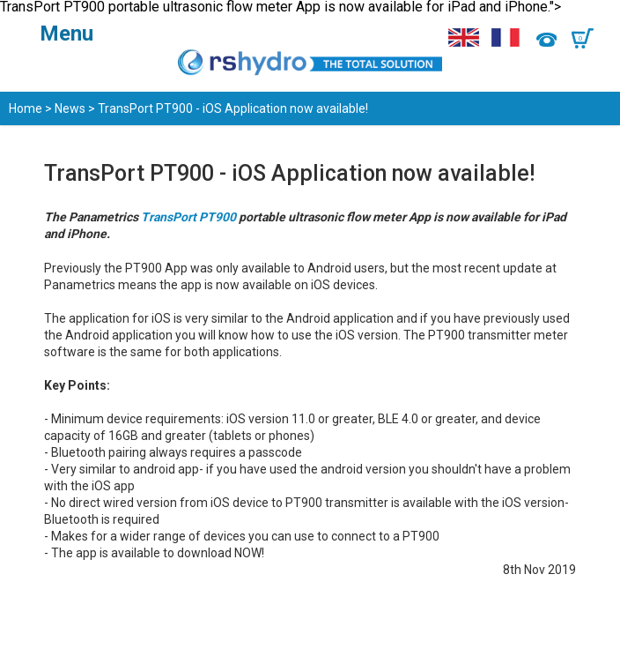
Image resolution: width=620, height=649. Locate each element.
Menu (66, 33)
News (70, 108)
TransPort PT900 (188, 217)
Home (25, 108)
